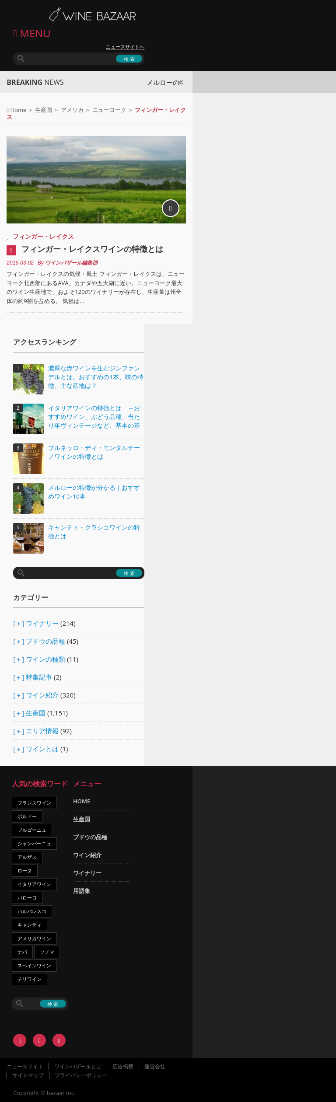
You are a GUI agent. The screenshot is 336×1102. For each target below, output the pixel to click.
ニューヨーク (109, 110)
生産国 (43, 110)
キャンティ (30, 924)
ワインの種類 (45, 659)
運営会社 (154, 1066)
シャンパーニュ (34, 843)
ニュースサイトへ (125, 47)
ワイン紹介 (42, 694)
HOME (81, 801)
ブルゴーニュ (32, 829)
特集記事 (39, 677)
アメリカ (72, 110)
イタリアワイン (34, 884)
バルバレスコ (32, 911)
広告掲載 (122, 1066)
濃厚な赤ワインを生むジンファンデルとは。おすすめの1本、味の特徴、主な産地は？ (96, 377)
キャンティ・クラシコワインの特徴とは (94, 531)
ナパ (22, 952)
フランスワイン (34, 802)
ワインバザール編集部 (71, 263)
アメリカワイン (34, 938)
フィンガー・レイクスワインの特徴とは (92, 249)
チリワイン (30, 979)
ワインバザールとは (78, 1066)
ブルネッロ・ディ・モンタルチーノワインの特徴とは (94, 452)
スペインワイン (34, 965)
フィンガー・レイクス (43, 236)
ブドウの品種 (45, 641)
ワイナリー (42, 623)
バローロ (27, 897)
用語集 (81, 891)
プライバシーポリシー (81, 1075)
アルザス (27, 857)
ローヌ (25, 870)
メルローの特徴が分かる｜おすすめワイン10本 (94, 492)
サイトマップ (28, 1075)
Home (18, 110)
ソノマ (47, 952)
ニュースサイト (25, 1066)
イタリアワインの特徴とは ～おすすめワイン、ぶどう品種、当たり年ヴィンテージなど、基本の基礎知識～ (94, 417)
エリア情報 (42, 730)
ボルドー (27, 816)
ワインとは (42, 748)
